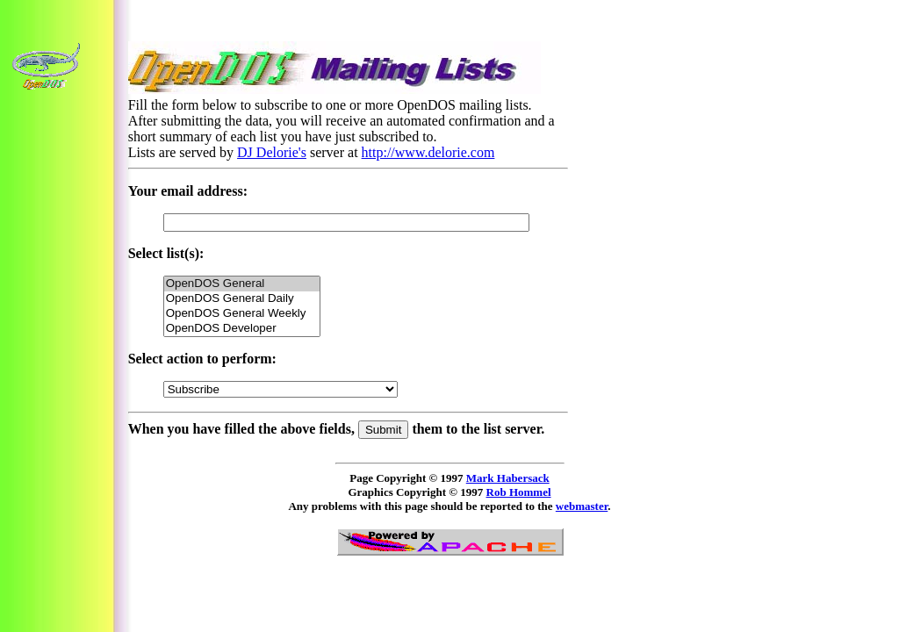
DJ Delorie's (271, 152)
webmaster (582, 506)
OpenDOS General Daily (242, 298)
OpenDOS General (242, 283)
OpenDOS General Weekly (242, 313)
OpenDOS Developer (242, 328)
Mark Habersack (508, 478)
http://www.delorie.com (428, 152)
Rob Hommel (518, 492)
